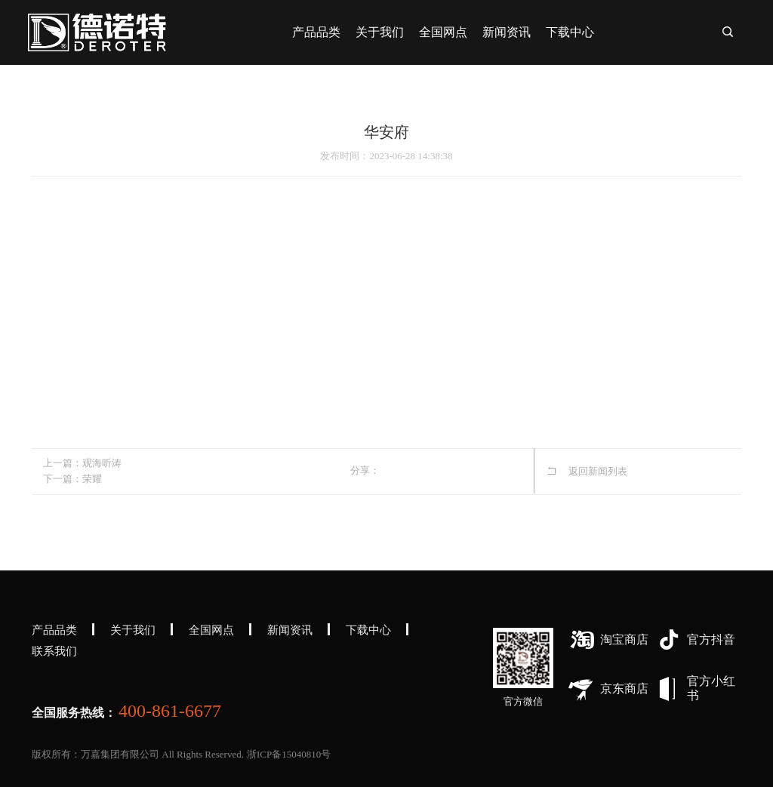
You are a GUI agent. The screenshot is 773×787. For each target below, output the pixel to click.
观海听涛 (102, 463)
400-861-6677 (170, 711)
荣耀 (92, 478)
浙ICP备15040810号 (289, 754)
